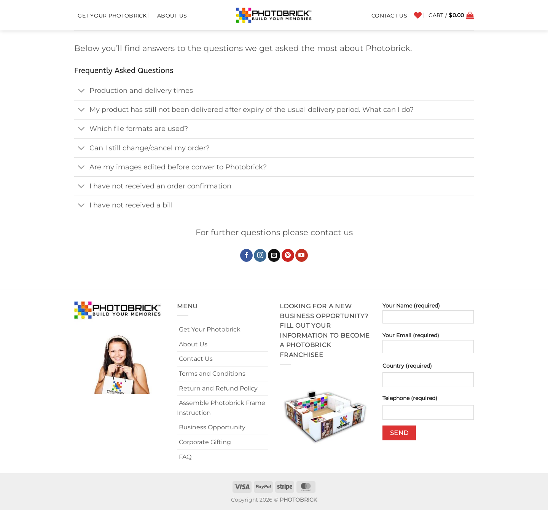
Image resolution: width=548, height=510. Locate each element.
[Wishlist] (418, 15)
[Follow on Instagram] (260, 255)
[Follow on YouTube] (301, 255)
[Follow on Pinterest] (288, 255)
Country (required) (407, 365)
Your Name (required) (428, 315)
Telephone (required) (409, 398)
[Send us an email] (274, 255)
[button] (451, 15)
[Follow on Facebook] (246, 255)
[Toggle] (81, 91)
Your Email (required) (428, 345)
